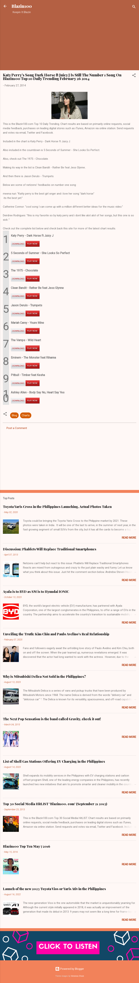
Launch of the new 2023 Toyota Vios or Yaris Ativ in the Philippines (54, 889)
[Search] (134, 7)
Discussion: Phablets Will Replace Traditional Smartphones (49, 549)
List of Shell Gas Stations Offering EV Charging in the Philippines (54, 761)
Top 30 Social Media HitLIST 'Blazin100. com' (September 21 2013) (55, 804)
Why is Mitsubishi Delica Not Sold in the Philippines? (44, 676)
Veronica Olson (77, 976)
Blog (14, 415)
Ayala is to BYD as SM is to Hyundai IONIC (36, 591)
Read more (129, 537)
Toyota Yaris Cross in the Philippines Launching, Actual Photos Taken (57, 506)
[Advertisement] (69, 42)
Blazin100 (22, 6)
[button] (134, 76)
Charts (26, 415)
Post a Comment (17, 428)
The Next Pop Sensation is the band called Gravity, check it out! (52, 719)
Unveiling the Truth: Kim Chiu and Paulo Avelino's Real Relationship (56, 634)
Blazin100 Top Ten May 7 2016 (26, 846)
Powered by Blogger (69, 968)
